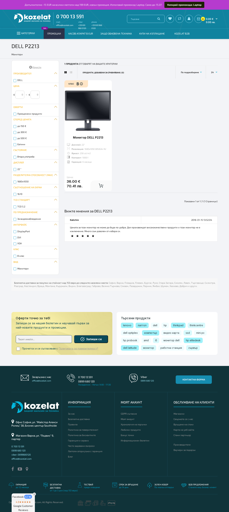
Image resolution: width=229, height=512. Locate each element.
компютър (150, 332)
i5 (156, 340)
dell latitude (130, 347)
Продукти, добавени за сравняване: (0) (103, 72)
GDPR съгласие (129, 413)
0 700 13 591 (70, 16)
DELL (20, 80)
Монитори (23, 268)
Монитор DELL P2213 (88, 137)
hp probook (130, 340)
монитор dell (171, 340)
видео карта (171, 332)
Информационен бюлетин (135, 440)
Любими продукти (131, 429)
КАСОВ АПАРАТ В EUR (80, 33)
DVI (19, 237)
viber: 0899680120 (21, 454)
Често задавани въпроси (81, 445)
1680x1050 (23, 181)
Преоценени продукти (29, 113)
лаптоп (142, 325)
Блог (70, 456)
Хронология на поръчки (134, 424)
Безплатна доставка (79, 419)
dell (155, 325)
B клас (20, 255)
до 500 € (22, 138)
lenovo (127, 325)
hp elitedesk (193, 340)
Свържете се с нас (183, 419)
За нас (71, 413)
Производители (182, 444)
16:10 (19, 194)
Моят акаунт (127, 419)
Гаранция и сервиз (78, 440)
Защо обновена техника (116, 33)
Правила (72, 424)
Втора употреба (25, 156)
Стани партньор (182, 435)
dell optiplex (130, 332)
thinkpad (178, 325)
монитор (148, 347)
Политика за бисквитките (82, 435)
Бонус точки (127, 435)
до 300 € (22, 132)
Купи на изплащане (152, 33)
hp (165, 325)
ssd (188, 332)
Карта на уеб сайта (184, 429)
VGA (19, 243)
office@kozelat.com (64, 25)
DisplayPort (23, 231)
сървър (193, 347)
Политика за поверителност (83, 429)
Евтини (21, 144)
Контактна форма (193, 379)
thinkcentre (196, 325)
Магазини (179, 413)
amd (146, 340)
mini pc (200, 332)
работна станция (171, 347)
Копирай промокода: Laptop (184, 4)
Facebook (22, 497)
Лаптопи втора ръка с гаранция (85, 451)
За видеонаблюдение (29, 218)
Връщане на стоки (184, 424)
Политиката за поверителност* (78, 348)
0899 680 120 (86, 381)
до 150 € (21, 126)
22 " (19, 169)
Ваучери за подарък (185, 450)
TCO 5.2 (21, 206)
